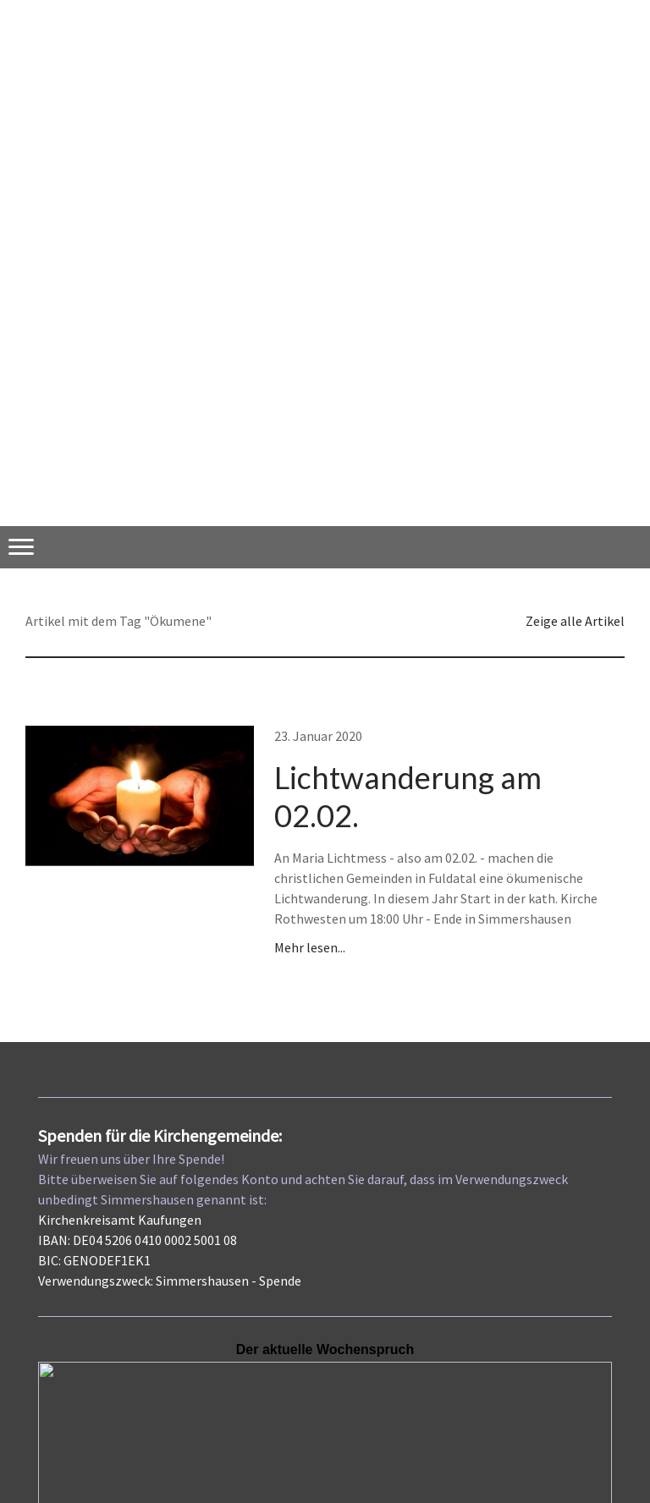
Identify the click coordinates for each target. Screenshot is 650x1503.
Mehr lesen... (309, 947)
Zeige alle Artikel (575, 620)
